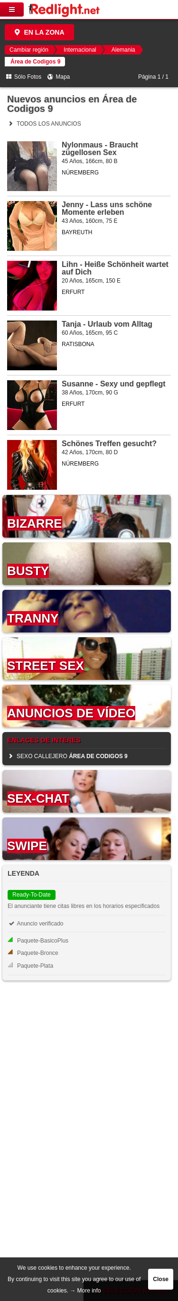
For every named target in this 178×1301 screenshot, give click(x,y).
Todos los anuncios (44, 123)
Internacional (80, 49)
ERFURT (73, 292)
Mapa (58, 76)
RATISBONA (78, 344)
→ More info (85, 1290)
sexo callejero (67, 756)
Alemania (123, 49)
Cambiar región (28, 49)
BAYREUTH (77, 232)
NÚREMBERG (80, 172)
